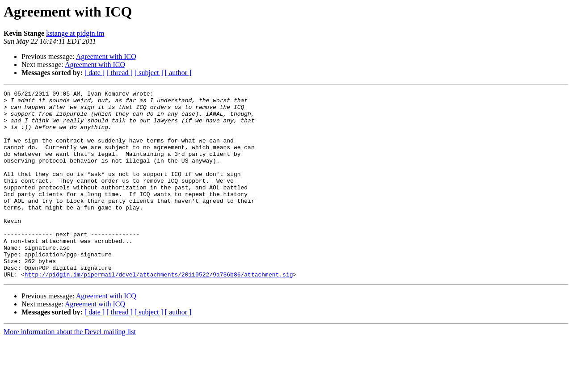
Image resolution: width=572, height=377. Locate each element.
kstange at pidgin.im (75, 33)
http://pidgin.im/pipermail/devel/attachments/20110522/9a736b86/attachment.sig (159, 312)
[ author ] (178, 72)
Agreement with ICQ (106, 56)
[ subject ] (149, 72)
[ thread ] (119, 72)
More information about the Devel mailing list (70, 369)
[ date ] (94, 72)
